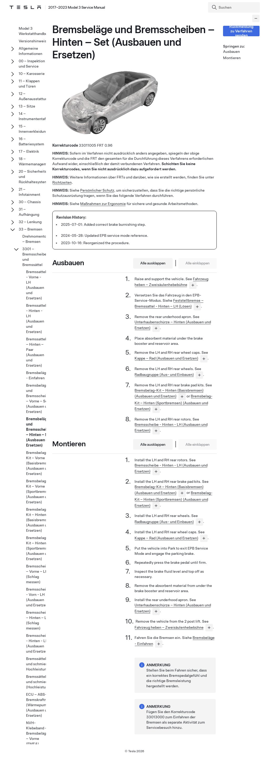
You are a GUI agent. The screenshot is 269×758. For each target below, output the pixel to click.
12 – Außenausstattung (34, 96)
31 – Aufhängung (29, 212)
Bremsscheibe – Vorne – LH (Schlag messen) (38, 574)
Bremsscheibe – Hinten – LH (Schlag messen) (38, 620)
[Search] (234, 7)
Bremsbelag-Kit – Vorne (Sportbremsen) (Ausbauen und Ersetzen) (39, 491)
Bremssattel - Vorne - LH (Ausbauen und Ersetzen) (36, 285)
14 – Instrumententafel (34, 116)
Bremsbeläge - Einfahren (37, 375)
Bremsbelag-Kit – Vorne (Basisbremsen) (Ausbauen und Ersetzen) (39, 463)
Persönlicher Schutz (97, 190)
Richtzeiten (62, 182)
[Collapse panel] (256, 18)
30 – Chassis (30, 202)
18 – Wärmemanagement (35, 161)
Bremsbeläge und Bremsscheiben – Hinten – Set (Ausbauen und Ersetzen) (39, 432)
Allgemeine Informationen (30, 51)
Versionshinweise (34, 41)
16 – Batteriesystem (31, 141)
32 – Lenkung (30, 222)
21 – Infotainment (29, 192)
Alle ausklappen (152, 263)
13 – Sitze (27, 106)
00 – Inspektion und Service (32, 63)
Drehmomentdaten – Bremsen (38, 239)
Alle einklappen (197, 263)
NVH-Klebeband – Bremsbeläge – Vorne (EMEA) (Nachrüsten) (37, 736)
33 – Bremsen (30, 229)
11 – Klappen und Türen (29, 83)
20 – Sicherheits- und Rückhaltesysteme (34, 176)
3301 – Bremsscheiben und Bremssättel (35, 257)
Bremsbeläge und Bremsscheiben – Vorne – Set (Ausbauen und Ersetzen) (39, 398)
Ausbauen (231, 51)
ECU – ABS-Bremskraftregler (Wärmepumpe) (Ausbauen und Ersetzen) (40, 705)
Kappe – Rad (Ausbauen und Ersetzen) (166, 358)
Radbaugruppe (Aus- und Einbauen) (164, 374)
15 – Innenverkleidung (33, 129)
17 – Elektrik (29, 151)
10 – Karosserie (32, 73)
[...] (192, 285)
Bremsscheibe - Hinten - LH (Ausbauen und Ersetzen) (38, 643)
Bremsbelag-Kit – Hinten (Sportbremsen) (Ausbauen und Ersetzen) (173, 402)
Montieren (232, 58)
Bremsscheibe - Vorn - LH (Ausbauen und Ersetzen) (38, 597)
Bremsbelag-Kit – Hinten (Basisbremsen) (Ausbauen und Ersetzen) (39, 519)
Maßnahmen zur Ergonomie (103, 204)
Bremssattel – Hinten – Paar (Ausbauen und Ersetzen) (36, 352)
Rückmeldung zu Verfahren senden (241, 31)
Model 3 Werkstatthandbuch (35, 31)
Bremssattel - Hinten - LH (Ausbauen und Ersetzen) (36, 318)
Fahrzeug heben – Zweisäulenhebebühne (169, 627)
